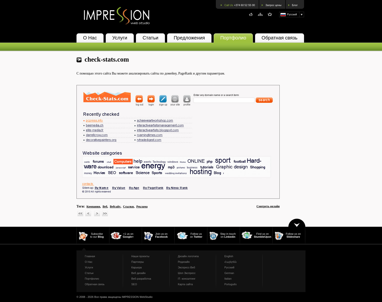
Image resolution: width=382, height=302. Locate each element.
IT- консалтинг (186, 278)
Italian (227, 278)
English (228, 256)
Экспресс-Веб (186, 267)
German (229, 273)
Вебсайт (115, 206)
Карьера (136, 267)
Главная (90, 256)
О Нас (90, 37)
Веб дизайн (138, 273)
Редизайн (184, 261)
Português (230, 284)
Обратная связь (279, 37)
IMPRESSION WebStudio (137, 296)
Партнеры (137, 261)
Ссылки (128, 206)
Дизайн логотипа (188, 256)
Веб (105, 206)
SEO (134, 284)
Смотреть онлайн (268, 206)
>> (105, 213)
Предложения (189, 37)
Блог (295, 5)
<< (80, 213)
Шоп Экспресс (187, 273)
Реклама (141, 206)
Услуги (119, 37)
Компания (93, 206)
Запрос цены (273, 5)
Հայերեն (230, 261)
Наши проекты (140, 256)
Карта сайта (185, 284)
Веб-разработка (141, 278)
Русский (229, 267)
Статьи (150, 37)
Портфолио (233, 37)
